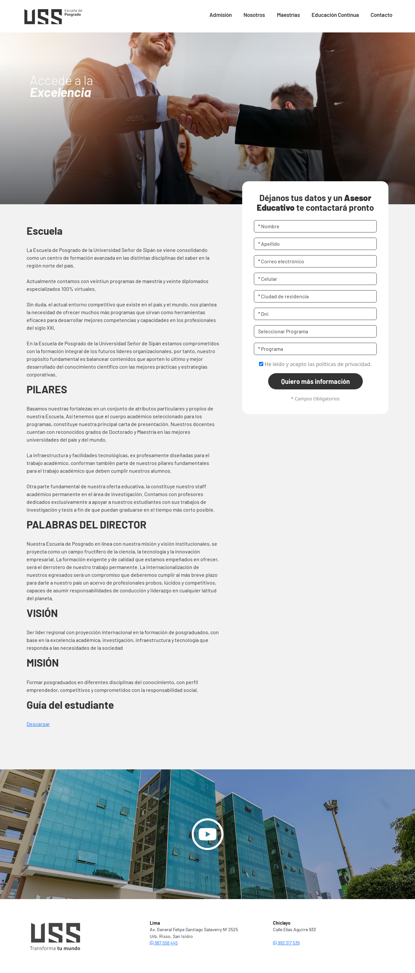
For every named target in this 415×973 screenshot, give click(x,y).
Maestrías (288, 14)
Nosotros (254, 14)
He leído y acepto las (315, 364)
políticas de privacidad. (344, 364)
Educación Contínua (335, 14)
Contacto (381, 14)
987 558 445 (164, 942)
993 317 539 (286, 942)
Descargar (38, 724)
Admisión (220, 14)
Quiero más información (315, 381)
